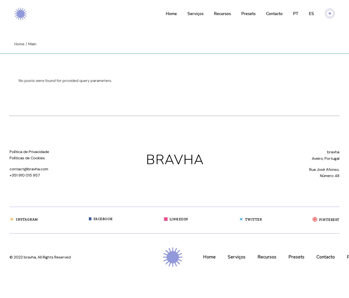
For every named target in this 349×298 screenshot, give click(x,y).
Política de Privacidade (29, 151)
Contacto (325, 257)
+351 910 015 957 (25, 175)
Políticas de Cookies (27, 157)
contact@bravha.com (29, 169)
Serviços (236, 257)
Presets (296, 257)
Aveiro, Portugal (325, 158)
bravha (30, 257)
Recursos (266, 257)
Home (209, 257)
